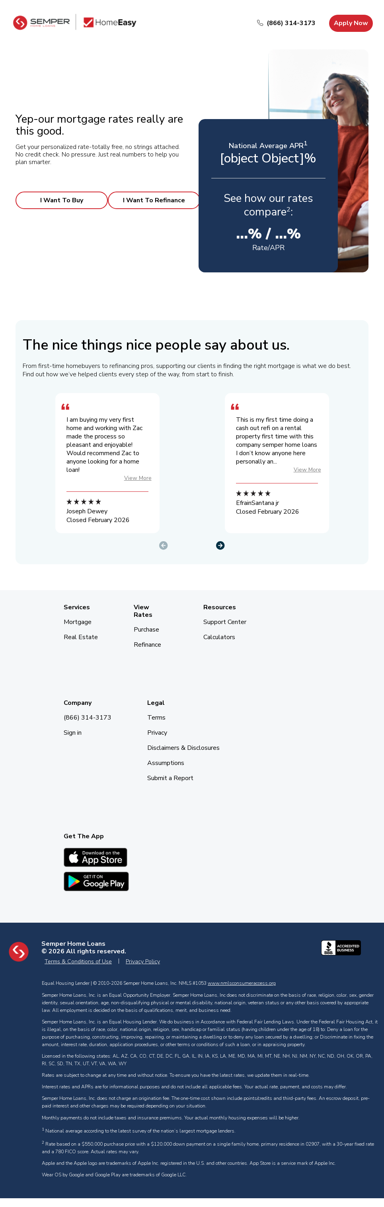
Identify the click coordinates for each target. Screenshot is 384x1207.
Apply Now (351, 23)
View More (138, 478)
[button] (220, 543)
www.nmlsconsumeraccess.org (242, 983)
